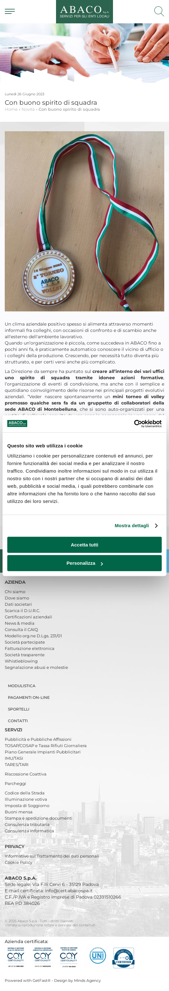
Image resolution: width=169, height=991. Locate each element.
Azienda (16, 582)
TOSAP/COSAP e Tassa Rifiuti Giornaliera (46, 745)
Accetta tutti (84, 544)
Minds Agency (87, 980)
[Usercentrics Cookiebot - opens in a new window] (134, 424)
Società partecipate (25, 642)
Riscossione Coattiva (26, 773)
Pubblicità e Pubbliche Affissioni (38, 739)
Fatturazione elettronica (29, 648)
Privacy (15, 846)
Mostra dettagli (132, 525)
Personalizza (84, 563)
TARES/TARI (16, 764)
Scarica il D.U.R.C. (22, 610)
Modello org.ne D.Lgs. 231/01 (33, 635)
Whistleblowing (21, 661)
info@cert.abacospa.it (69, 891)
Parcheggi (15, 783)
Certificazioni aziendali (28, 616)
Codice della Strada (25, 792)
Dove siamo (17, 597)
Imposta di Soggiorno (27, 805)
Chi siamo (15, 591)
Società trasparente (25, 654)
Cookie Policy (18, 862)
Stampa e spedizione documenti (38, 818)
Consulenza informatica (29, 830)
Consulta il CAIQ (21, 629)
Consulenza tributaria (27, 824)
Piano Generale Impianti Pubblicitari (43, 751)
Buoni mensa (19, 811)
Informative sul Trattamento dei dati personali (52, 855)
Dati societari (18, 604)
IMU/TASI (14, 758)
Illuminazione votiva (26, 799)
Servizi (14, 730)
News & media (19, 623)
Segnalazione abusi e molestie (36, 667)
